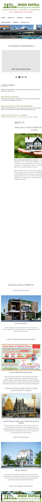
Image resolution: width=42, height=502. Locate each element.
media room (5, 22)
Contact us (25, 22)
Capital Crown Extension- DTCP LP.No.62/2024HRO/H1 (17, 106)
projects (20, 17)
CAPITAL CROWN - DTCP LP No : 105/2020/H (14, 115)
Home (3, 17)
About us (11, 17)
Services (29, 17)
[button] (16, 77)
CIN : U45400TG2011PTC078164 (21, 12)
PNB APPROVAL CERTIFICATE (10, 97)
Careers (15, 22)
